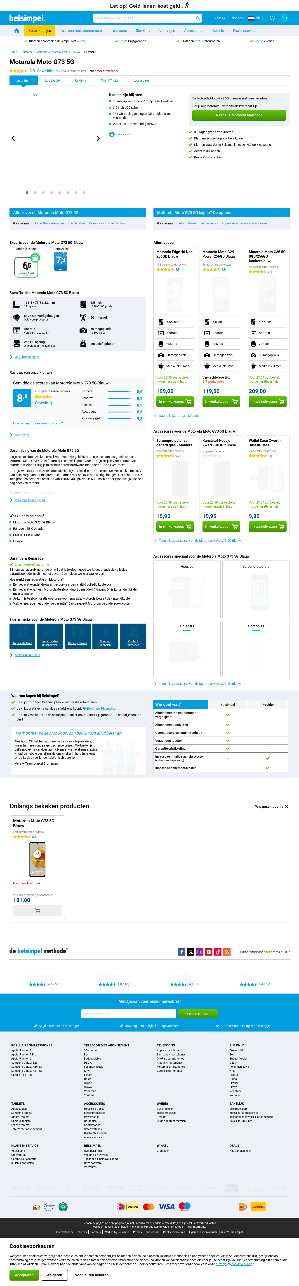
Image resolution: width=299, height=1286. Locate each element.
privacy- (221, 1264)
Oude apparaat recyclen (171, 1121)
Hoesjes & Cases (94, 1108)
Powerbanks (91, 1117)
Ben (86, 1054)
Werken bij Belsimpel (116, 1232)
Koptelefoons (92, 1125)
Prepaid (161, 1117)
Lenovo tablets (20, 1125)
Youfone (89, 1095)
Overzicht (90, 52)
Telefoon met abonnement (81, 30)
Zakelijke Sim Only (241, 1121)
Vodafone (90, 1091)
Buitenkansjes (39, 30)
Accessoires (193, 30)
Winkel (162, 1145)
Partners (95, 1232)
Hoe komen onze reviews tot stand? (38, 423)
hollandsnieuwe (93, 1066)
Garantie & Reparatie (23, 1159)
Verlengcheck (165, 1108)
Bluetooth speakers (95, 1133)
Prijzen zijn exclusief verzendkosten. (195, 1223)
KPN (87, 1070)
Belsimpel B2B (238, 1108)
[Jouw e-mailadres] (128, 1013)
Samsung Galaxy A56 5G (26, 1066)
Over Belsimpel (93, 1150)
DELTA (88, 1062)
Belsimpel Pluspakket (102, 708)
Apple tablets (19, 1108)
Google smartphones (169, 1070)
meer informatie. (196, 1226)
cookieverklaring (242, 1264)
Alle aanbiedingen (241, 1150)
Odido (87, 1079)
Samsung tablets (21, 1112)
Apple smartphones (169, 1050)
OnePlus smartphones (170, 1058)
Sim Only (143, 30)
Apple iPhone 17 (21, 1050)
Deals (234, 1145)
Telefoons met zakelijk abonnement (251, 1117)
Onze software (92, 1163)
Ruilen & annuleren (22, 1163)
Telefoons (119, 30)
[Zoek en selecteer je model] (147, 18)
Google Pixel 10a (21, 1074)
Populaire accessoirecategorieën (244, 223)
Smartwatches (93, 1129)
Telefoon (26, 52)
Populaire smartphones (31, 1045)
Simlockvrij (119, 134)
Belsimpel (92, 1145)
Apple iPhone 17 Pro (23, 1054)
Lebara (88, 1074)
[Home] (16, 30)
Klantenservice (244, 30)
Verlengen (167, 30)
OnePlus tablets (21, 1121)
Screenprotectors (94, 1112)
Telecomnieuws (166, 1112)
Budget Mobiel (92, 1058)
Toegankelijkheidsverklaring (101, 1159)
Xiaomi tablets (20, 1117)
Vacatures (90, 1167)
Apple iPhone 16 (21, 1058)
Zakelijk (237, 1103)
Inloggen (237, 18)
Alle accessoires (94, 1137)
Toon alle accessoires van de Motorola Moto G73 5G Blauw (197, 540)
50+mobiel (90, 1050)
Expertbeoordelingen (49, 223)
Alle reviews (20, 435)
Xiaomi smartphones (170, 1062)
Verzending (18, 1150)
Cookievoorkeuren (174, 1232)
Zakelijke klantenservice (244, 1112)
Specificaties (76, 223)
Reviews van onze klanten (107, 223)
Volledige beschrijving (27, 500)
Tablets (218, 30)
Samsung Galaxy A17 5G (26, 1070)
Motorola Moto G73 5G (66, 52)
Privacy (137, 1232)
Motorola (41, 52)
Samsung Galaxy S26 (24, 1062)
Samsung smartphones (171, 1054)
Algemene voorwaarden (203, 1232)
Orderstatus (18, 1154)
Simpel (88, 1083)
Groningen (163, 1150)
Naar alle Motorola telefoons (176, 415)
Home (13, 52)
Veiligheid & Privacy (96, 1154)
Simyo (88, 1087)
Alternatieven (188, 223)
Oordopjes (90, 1121)
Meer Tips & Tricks (24, 655)
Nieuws (82, 1232)
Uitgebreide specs (24, 357)
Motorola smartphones (171, 1066)
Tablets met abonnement (26, 1129)
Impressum (153, 1232)
